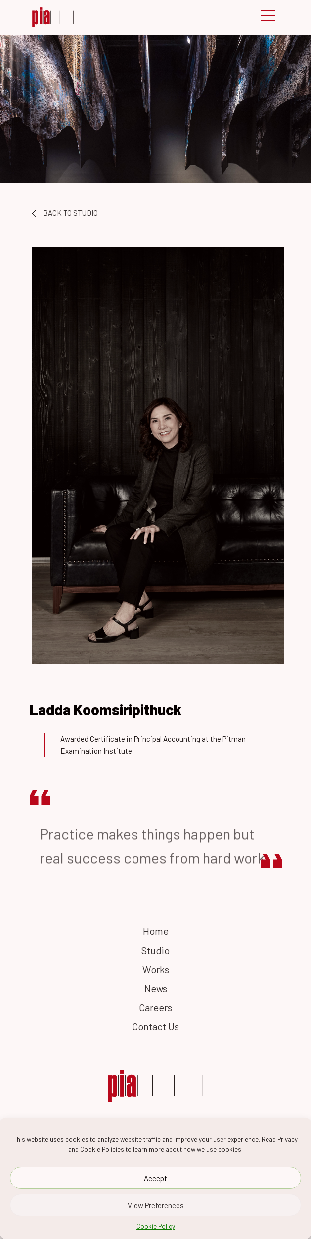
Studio (155, 950)
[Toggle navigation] (268, 17)
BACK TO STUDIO (65, 212)
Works (155, 969)
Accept (155, 1179)
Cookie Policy (155, 1228)
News (155, 988)
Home (156, 931)
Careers (155, 1007)
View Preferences (156, 1206)
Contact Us (155, 1026)
